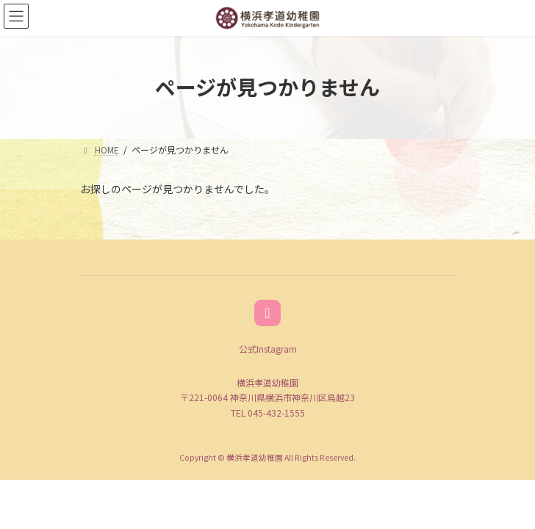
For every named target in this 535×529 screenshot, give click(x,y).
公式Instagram (268, 348)
